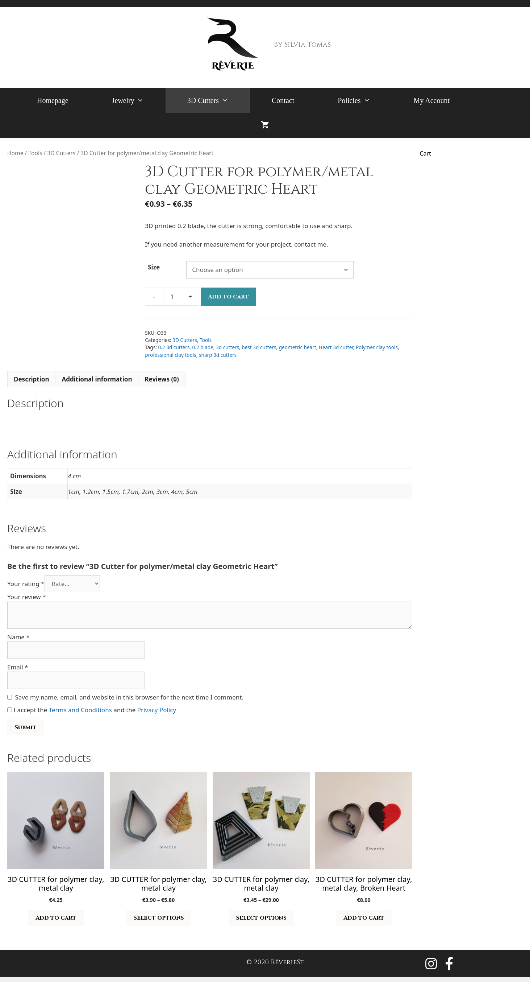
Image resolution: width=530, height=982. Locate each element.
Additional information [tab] (97, 379)
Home (15, 153)
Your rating (26, 583)
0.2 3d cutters (173, 347)
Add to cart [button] (56, 918)
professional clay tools (170, 354)
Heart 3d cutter (336, 347)
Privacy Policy (156, 710)
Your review (26, 597)
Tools (35, 153)
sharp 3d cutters (218, 354)
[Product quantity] (172, 297)
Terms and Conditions (80, 710)
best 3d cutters (259, 347)
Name (18, 637)
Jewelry (139, 100)
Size (154, 267)
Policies (365, 100)
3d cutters (227, 347)
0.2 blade (202, 347)
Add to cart (228, 297)
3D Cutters (218, 100)
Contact (283, 100)
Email (17, 667)
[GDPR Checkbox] (9, 709)
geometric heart (297, 347)
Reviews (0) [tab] (162, 379)
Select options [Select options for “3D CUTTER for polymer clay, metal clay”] (158, 918)
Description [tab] (31, 379)
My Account (432, 100)
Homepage (52, 100)
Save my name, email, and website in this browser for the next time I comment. (129, 697)
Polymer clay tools (377, 347)
